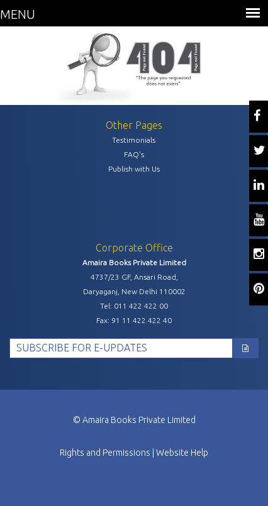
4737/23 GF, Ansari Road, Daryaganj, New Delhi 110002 (134, 284)
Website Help (182, 453)
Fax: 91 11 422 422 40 (134, 320)
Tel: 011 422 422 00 (134, 306)
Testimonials (133, 140)
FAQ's (134, 154)
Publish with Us (134, 169)
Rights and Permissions (105, 453)
